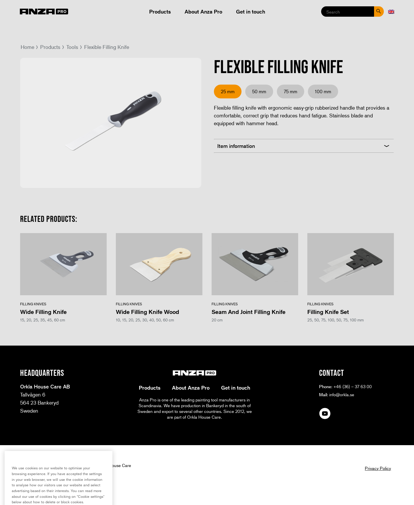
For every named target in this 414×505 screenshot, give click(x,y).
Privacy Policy (378, 468)
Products (160, 11)
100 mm (323, 91)
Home (27, 47)
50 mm (259, 91)
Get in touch (250, 11)
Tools (72, 47)
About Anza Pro (203, 11)
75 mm (290, 91)
